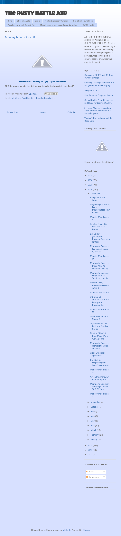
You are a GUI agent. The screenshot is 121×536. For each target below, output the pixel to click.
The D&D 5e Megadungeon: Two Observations (99, 363)
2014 (90, 189)
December (96, 194)
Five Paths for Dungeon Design (98, 95)
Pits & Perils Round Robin (83, 21)
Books (37, 21)
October (95, 407)
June (93, 416)
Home (9, 21)
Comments (92, 477)
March (94, 430)
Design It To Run (91, 90)
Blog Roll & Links (23, 21)
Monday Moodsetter (45, 98)
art (13, 98)
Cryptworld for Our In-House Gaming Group (99, 326)
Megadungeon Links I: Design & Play (21, 25)
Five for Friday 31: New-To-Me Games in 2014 (100, 285)
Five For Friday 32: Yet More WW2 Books (98, 227)
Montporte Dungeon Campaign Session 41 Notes (99, 249)
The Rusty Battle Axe (36, 14)
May (93, 421)
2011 (90, 455)
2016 (90, 180)
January (94, 440)
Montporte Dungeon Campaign (56, 21)
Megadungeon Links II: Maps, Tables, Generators (58, 25)
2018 (90, 176)
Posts (90, 472)
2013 (90, 445)
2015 (90, 185)
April (93, 426)
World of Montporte (99, 293)
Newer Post (12, 112)
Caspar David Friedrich (25, 98)
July (92, 412)
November (96, 402)
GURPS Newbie (88, 25)
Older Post (72, 112)
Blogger (86, 530)
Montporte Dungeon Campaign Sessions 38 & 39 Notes (99, 387)
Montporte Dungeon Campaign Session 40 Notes (99, 346)
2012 (90, 450)
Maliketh (66, 530)
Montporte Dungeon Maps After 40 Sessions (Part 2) (99, 266)
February (95, 435)
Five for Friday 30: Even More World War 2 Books (99, 336)
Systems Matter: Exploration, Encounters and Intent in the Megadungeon (97, 111)
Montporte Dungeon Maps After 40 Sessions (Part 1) (99, 276)
